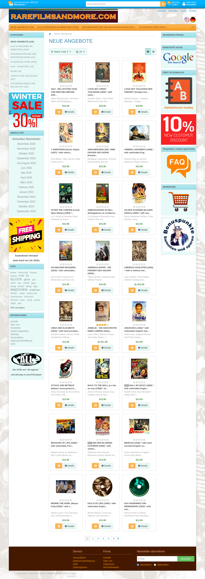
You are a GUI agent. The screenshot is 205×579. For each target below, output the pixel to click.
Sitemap (14, 334)
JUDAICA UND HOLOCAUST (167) (24, 77)
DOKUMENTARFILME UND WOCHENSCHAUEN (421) (109, 27)
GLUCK (16, 279)
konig (13, 286)
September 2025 (26, 158)
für (27, 275)
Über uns (15, 324)
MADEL (13, 293)
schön (22, 300)
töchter (37, 300)
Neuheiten (173, 11)
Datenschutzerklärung (21, 340)
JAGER (26, 283)
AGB (12, 344)
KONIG (21, 286)
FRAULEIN (23, 273)
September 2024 (26, 211)
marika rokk (32, 293)
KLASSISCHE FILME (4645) (153, 27)
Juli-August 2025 (26, 163)
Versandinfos (16, 337)
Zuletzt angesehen (19, 331)
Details (69, 112)
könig (28, 286)
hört (19, 283)
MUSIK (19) (15, 71)
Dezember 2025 (26, 144)
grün (34, 280)
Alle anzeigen (17, 307)
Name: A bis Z (61, 51)
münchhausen (16, 297)
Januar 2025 (26, 192)
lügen (35, 286)
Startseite (161, 11)
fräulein (33, 273)
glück (27, 279)
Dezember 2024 (26, 196)
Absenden (186, 558)
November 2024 (26, 201)
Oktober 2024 (26, 206)
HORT (13, 283)
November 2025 (26, 148)
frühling (13, 276)
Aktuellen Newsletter (26, 139)
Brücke (13, 273)
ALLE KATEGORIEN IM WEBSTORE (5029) (57, 27)
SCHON (14, 300)
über (19, 303)
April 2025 (26, 177)
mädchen (34, 289)
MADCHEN (18, 289)
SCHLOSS (28, 297)
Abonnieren (144, 564)
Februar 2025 (26, 187)
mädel (22, 293)
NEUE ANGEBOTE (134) (22, 27)
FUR (21, 275)
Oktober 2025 (26, 153)
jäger (33, 283)
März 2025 (26, 182)
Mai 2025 (26, 172)
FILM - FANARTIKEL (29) (22, 66)
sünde (29, 300)
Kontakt (192, 11)
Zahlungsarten (80, 567)
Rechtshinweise (111, 567)
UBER (13, 303)
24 (80, 51)
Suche (184, 11)
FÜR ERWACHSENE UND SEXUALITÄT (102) (22, 85)
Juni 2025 (26, 168)
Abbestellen (161, 564)
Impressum (108, 564)
